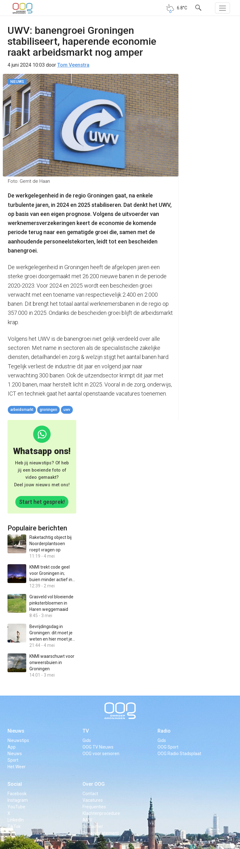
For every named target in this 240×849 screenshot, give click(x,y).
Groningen (48, 409)
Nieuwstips (18, 740)
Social (15, 784)
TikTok (14, 826)
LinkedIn (16, 819)
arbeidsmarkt (21, 409)
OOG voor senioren (100, 753)
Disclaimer (92, 826)
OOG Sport (168, 746)
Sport (13, 760)
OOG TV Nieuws (97, 746)
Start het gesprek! (42, 502)
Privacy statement (100, 833)
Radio (164, 731)
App (12, 746)
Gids (86, 740)
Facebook (17, 793)
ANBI (87, 819)
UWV (66, 409)
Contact (90, 793)
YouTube (16, 806)
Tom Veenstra (73, 65)
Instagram (18, 800)
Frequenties (94, 806)
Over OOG (93, 784)
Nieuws (16, 731)
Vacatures (92, 800)
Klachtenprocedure (101, 813)
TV (85, 731)
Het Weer (17, 766)
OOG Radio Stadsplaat (179, 753)
